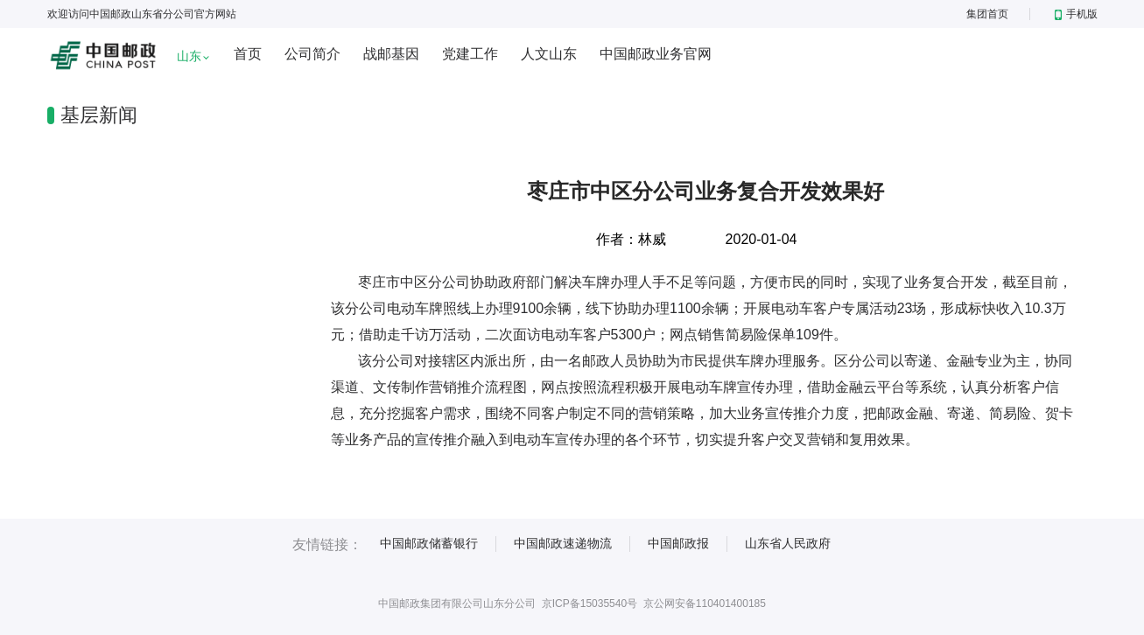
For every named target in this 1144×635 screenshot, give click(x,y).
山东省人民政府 (788, 543)
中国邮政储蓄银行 (429, 543)
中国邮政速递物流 (563, 543)
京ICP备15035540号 (589, 603)
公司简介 (312, 53)
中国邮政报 (678, 543)
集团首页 (987, 14)
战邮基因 (391, 53)
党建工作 (470, 53)
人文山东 (549, 53)
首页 (248, 53)
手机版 (1076, 14)
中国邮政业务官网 (656, 53)
